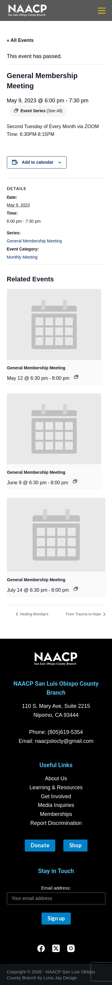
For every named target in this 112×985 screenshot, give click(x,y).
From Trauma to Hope (84, 614)
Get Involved (56, 796)
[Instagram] (71, 948)
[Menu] (101, 10)
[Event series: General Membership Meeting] (76, 377)
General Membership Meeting (34, 241)
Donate (40, 845)
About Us (56, 778)
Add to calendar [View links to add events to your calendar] (37, 162)
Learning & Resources (55, 787)
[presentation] (54, 324)
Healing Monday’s (34, 614)
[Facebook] (41, 948)
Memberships (56, 814)
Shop (75, 845)
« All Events (20, 40)
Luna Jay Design (60, 977)
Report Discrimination (56, 823)
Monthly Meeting (22, 257)
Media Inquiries (56, 805)
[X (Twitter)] (56, 948)
